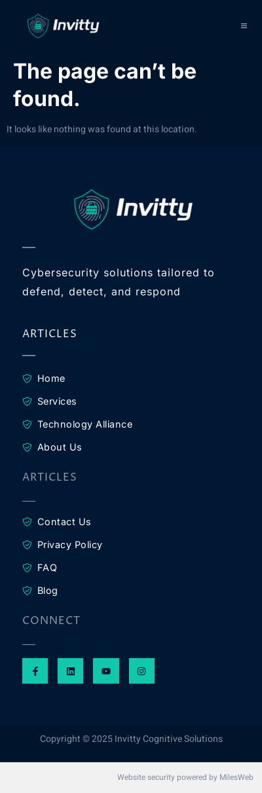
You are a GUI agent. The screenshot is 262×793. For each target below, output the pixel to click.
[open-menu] (244, 26)
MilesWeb (236, 777)
